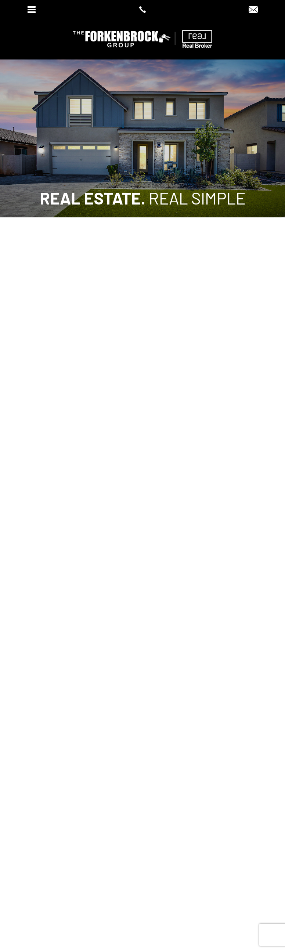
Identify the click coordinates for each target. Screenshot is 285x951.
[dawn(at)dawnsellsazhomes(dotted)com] (253, 10)
